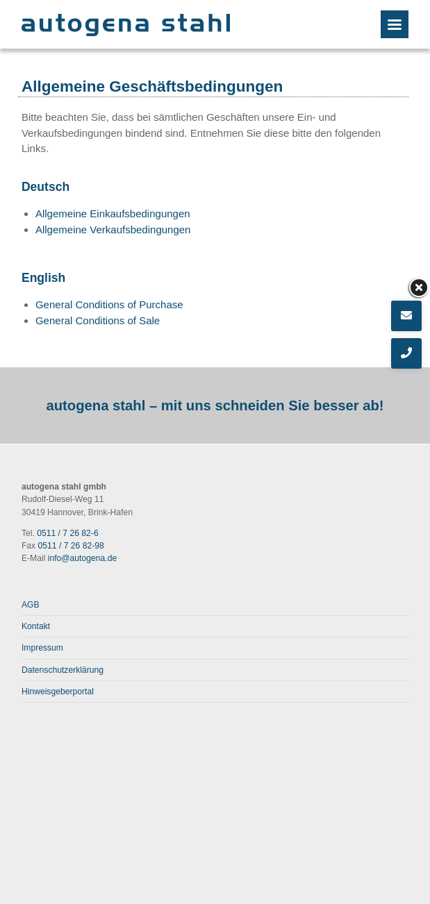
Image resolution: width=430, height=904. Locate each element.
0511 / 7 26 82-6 (67, 533)
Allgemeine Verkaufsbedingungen (113, 229)
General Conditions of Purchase (109, 304)
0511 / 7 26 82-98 (71, 546)
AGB (31, 605)
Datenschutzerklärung (63, 670)
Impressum (42, 648)
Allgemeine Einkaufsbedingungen (112, 213)
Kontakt (36, 626)
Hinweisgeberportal (58, 691)
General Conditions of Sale (97, 320)
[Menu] (394, 24)
